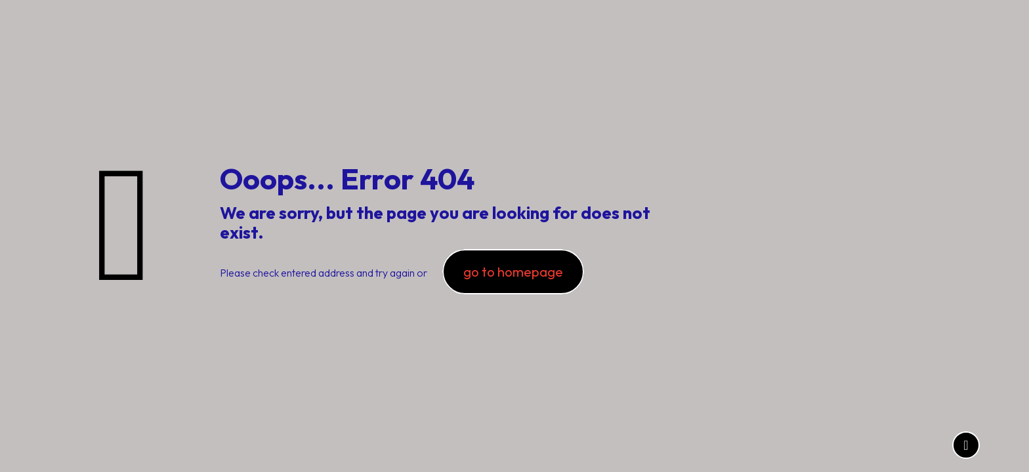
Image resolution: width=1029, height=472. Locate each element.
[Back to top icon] (966, 445)
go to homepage (513, 272)
